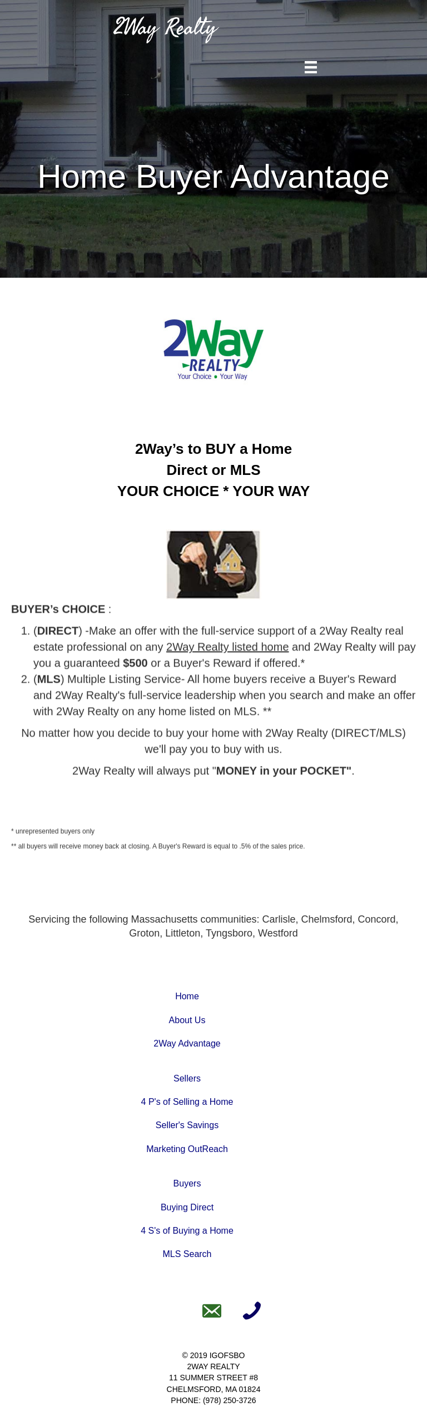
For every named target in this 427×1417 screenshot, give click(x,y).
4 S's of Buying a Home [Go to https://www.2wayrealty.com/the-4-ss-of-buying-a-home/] (187, 1230)
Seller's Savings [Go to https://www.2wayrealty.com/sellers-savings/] (187, 1125)
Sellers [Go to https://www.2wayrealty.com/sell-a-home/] (187, 1078)
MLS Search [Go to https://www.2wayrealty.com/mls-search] (186, 1254)
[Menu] (311, 67)
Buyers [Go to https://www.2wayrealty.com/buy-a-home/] (187, 1183)
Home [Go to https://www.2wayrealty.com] (187, 996)
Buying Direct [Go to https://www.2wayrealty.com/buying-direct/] (187, 1207)
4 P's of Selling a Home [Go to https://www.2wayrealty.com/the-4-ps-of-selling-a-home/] (187, 1101)
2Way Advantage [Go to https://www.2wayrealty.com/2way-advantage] (186, 1043)
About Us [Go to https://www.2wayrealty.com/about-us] (187, 1020)
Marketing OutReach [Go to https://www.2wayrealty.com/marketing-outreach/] (187, 1149)
